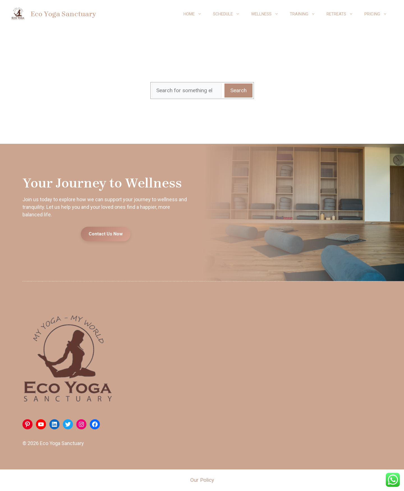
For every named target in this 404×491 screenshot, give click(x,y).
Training (305, 14)
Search (238, 90)
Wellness (267, 14)
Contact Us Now (106, 234)
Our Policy (202, 480)
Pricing (378, 14)
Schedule (229, 14)
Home (195, 14)
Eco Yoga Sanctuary (63, 14)
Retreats (343, 14)
